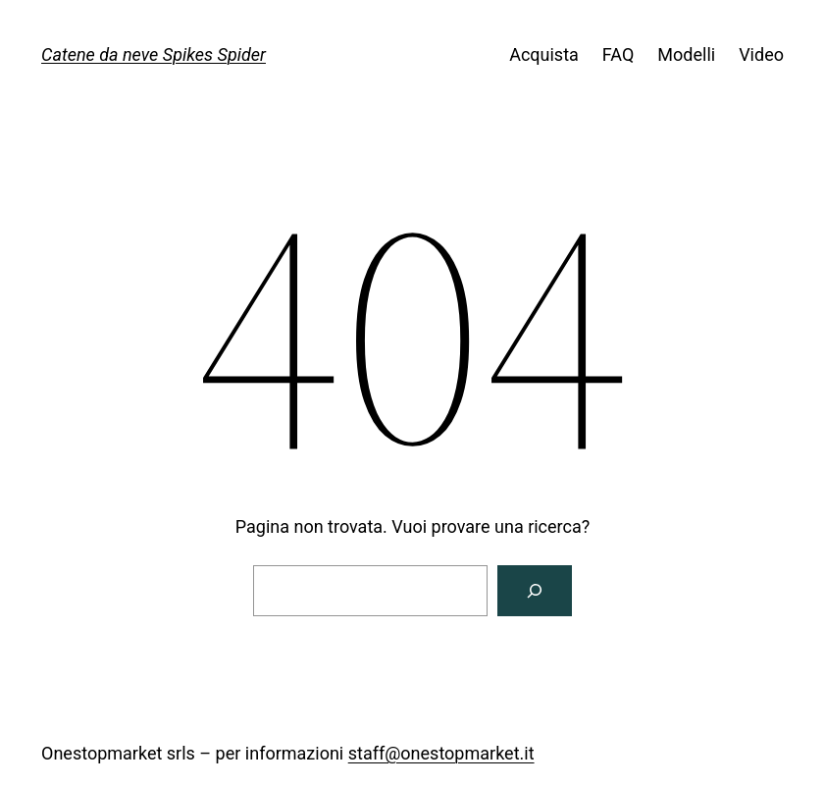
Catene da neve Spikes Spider (153, 54)
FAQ (618, 54)
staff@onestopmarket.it (441, 753)
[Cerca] (534, 590)
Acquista (544, 54)
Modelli (686, 54)
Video (761, 54)
